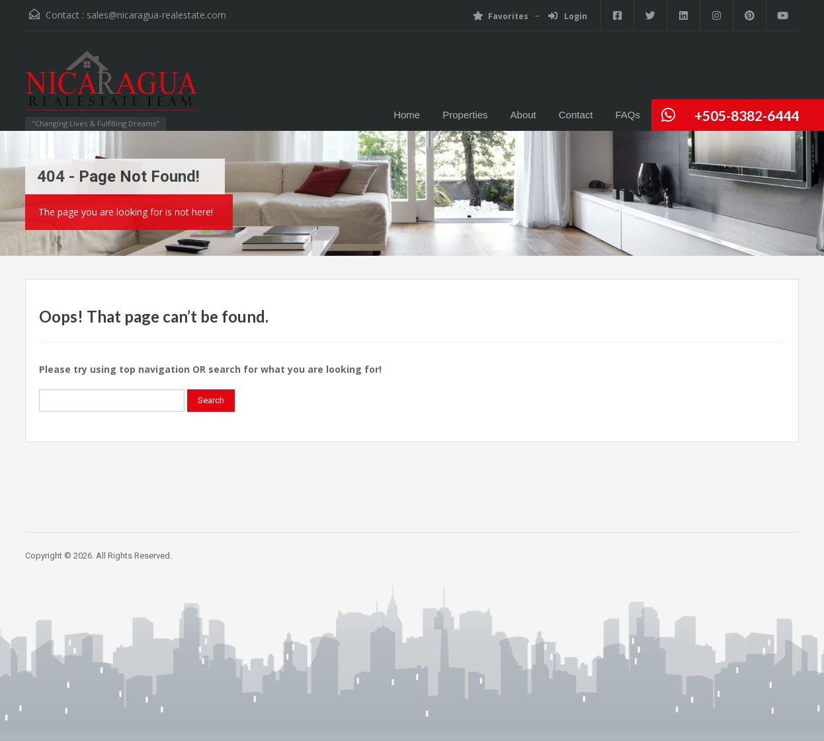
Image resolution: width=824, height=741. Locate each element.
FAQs (627, 114)
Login (567, 16)
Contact (576, 114)
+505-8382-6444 (746, 115)
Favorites (500, 16)
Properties (464, 114)
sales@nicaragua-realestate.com (156, 15)
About (523, 114)
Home (406, 114)
